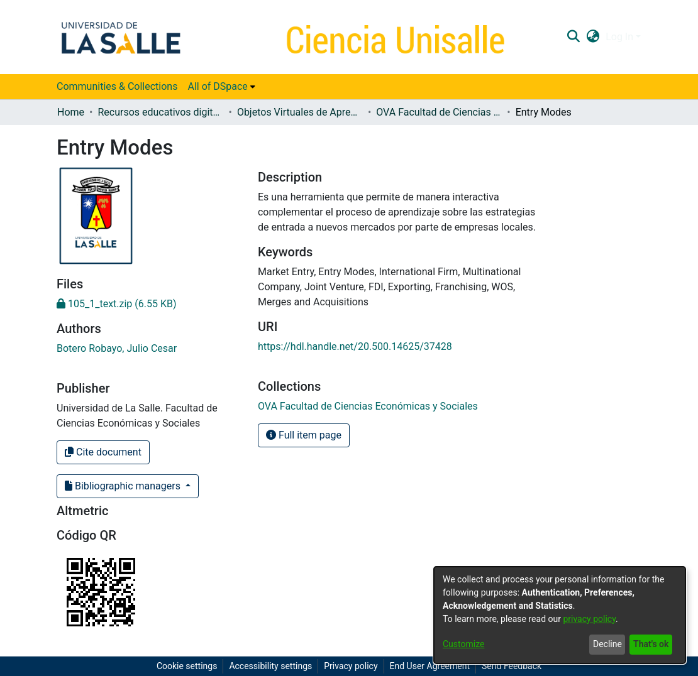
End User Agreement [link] (430, 666)
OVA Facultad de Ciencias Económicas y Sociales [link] (439, 112)
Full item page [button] (303, 435)
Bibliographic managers (124, 486)
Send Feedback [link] (511, 666)
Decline (607, 644)
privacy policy (589, 619)
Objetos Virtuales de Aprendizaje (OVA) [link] (300, 112)
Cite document (103, 452)
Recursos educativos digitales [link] (160, 112)
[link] (117, 304)
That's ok (650, 644)
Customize (463, 644)
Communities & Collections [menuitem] (117, 86)
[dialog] (559, 615)
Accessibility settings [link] (270, 666)
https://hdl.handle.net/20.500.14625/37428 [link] (355, 346)
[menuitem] (221, 86)
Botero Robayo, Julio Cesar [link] (117, 348)
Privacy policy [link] (350, 666)
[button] (573, 37)
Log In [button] (621, 37)
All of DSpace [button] (217, 86)
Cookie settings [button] (187, 666)
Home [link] (70, 112)
